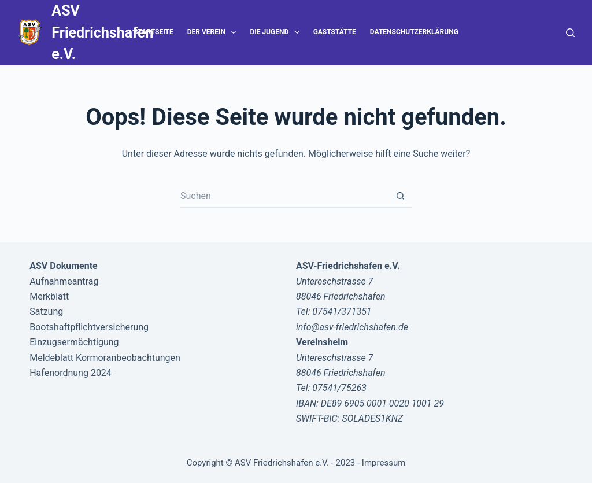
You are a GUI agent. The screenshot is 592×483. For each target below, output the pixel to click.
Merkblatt (49, 296)
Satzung (46, 311)
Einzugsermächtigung (74, 342)
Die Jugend (277, 32)
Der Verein (214, 32)
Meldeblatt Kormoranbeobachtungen (104, 357)
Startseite (153, 32)
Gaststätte (334, 32)
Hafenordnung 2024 (70, 372)
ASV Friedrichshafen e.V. (102, 32)
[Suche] (570, 32)
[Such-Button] (400, 196)
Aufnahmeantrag (63, 281)
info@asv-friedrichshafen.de (352, 327)
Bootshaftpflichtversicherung (89, 327)
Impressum (383, 463)
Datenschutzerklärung (414, 32)
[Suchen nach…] (284, 196)
